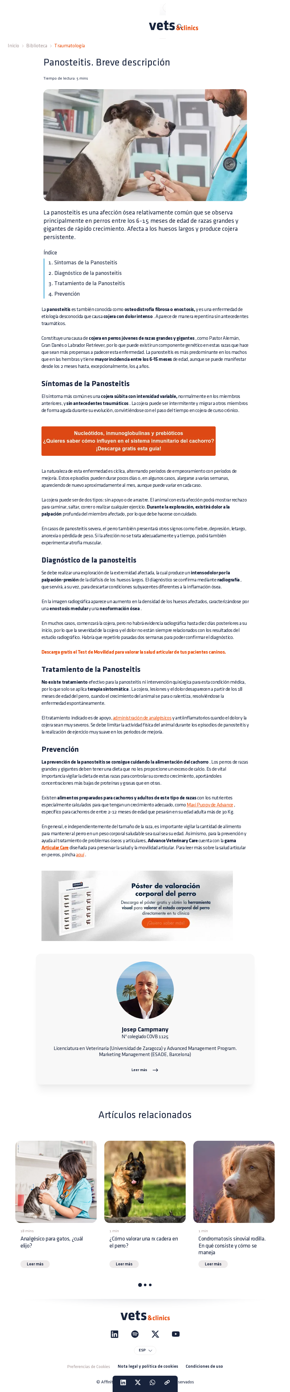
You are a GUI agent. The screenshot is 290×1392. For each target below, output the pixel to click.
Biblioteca (36, 45)
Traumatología (69, 45)
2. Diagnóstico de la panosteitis (85, 273)
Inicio (13, 45)
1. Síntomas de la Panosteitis (82, 262)
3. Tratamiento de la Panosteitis (86, 283)
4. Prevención (64, 294)
